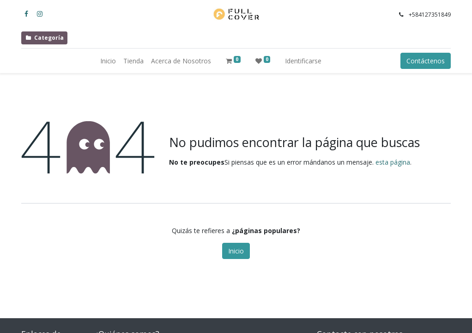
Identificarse (303, 60)
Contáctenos (425, 60)
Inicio (236, 251)
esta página (392, 162)
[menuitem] (108, 60)
